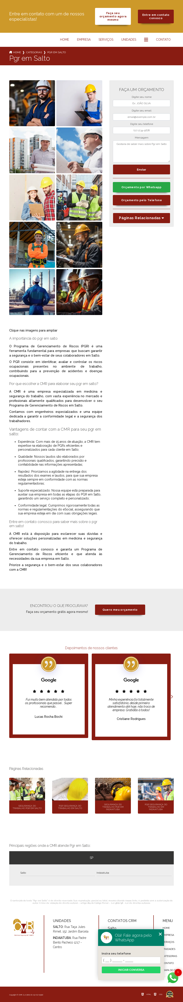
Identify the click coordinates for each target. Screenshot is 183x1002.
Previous (11, 697)
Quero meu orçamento (119, 609)
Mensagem (141, 137)
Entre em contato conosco (156, 16)
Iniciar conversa (131, 969)
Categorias (34, 52)
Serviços (106, 39)
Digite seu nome (142, 96)
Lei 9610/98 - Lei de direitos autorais (130, 903)
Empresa (84, 39)
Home (64, 39)
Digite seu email (141, 110)
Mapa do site (171, 970)
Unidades (128, 39)
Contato (163, 39)
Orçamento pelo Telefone (141, 200)
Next (171, 697)
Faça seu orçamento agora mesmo (113, 16)
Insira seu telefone (116, 953)
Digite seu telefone (141, 124)
